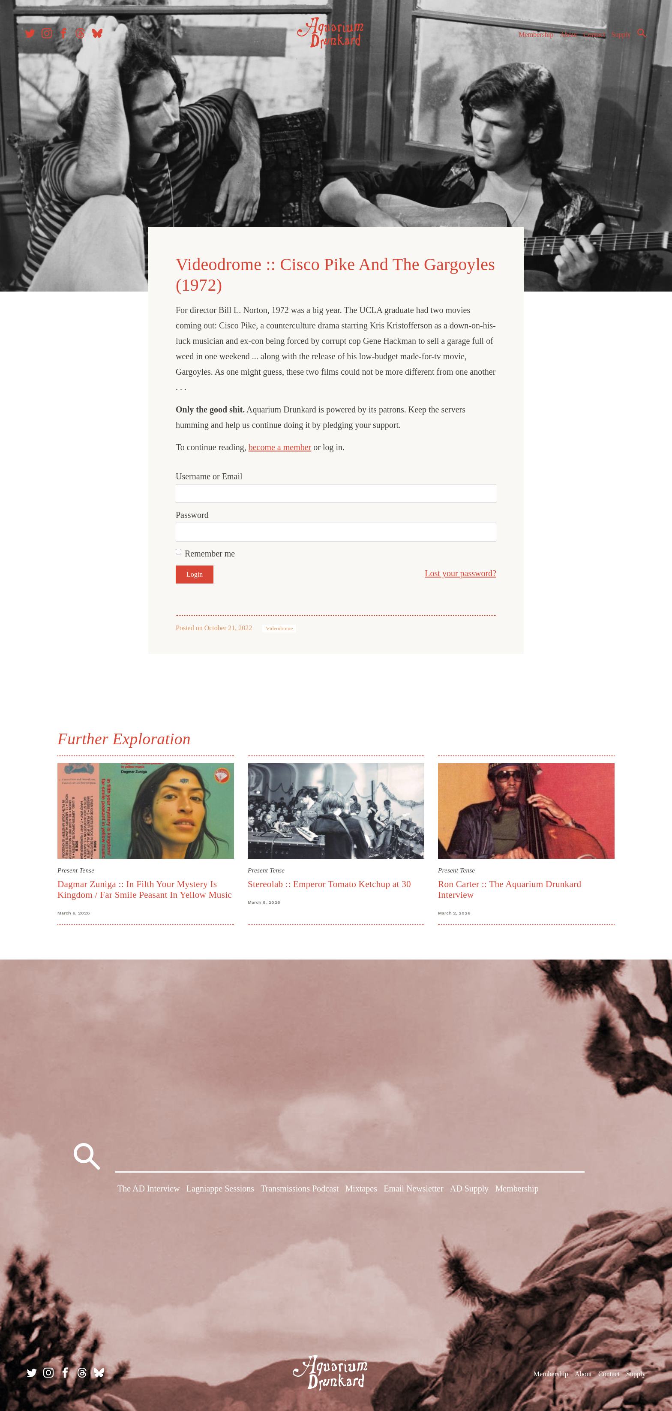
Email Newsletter (413, 1189)
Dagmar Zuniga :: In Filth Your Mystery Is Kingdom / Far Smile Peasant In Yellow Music (144, 888)
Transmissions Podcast (300, 1189)
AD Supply (469, 1189)
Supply (617, 38)
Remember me (210, 552)
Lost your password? (460, 572)
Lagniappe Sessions (220, 1189)
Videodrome (279, 627)
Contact (590, 38)
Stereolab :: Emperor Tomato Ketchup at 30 (329, 883)
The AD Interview (148, 1189)
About (564, 38)
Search (637, 36)
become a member (280, 446)
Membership (532, 38)
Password (192, 513)
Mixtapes (361, 1189)
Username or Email (209, 475)
